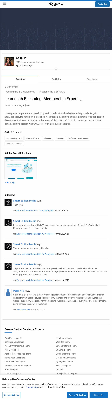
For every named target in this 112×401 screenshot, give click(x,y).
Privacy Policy (32, 387)
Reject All (98, 395)
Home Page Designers (15, 358)
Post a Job (102, 4)
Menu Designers (63, 365)
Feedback (92, 79)
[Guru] (56, 4)
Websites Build (23, 309)
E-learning (10, 182)
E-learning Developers (66, 358)
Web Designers (63, 342)
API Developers (12, 369)
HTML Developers (64, 338)
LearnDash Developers (15, 362)
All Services (11, 87)
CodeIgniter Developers (66, 373)
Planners (60, 369)
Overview (20, 79)
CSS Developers (63, 350)
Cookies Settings (11, 395)
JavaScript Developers (66, 346)
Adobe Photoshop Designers (18, 354)
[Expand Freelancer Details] (56, 70)
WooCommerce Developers (17, 346)
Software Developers (14, 342)
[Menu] (4, 4)
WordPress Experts (13, 338)
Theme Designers (13, 373)
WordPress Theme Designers (18, 365)
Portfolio (56, 79)
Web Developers (12, 350)
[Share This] (81, 100)
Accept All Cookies (77, 395)
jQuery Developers (64, 362)
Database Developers (66, 354)
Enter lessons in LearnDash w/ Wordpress (35, 210)
